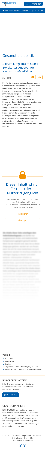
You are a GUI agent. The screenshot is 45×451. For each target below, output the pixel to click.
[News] (17, 10)
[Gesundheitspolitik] (29, 10)
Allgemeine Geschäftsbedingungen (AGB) (21, 367)
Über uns (9, 358)
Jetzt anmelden (10, 395)
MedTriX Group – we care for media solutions (23, 369)
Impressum (26, 435)
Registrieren (22, 214)
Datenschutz (38, 435)
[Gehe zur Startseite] (7, 10)
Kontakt (8, 364)
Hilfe (31, 438)
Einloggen (22, 220)
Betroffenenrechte (19, 438)
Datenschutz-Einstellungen (22, 440)
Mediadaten (10, 361)
